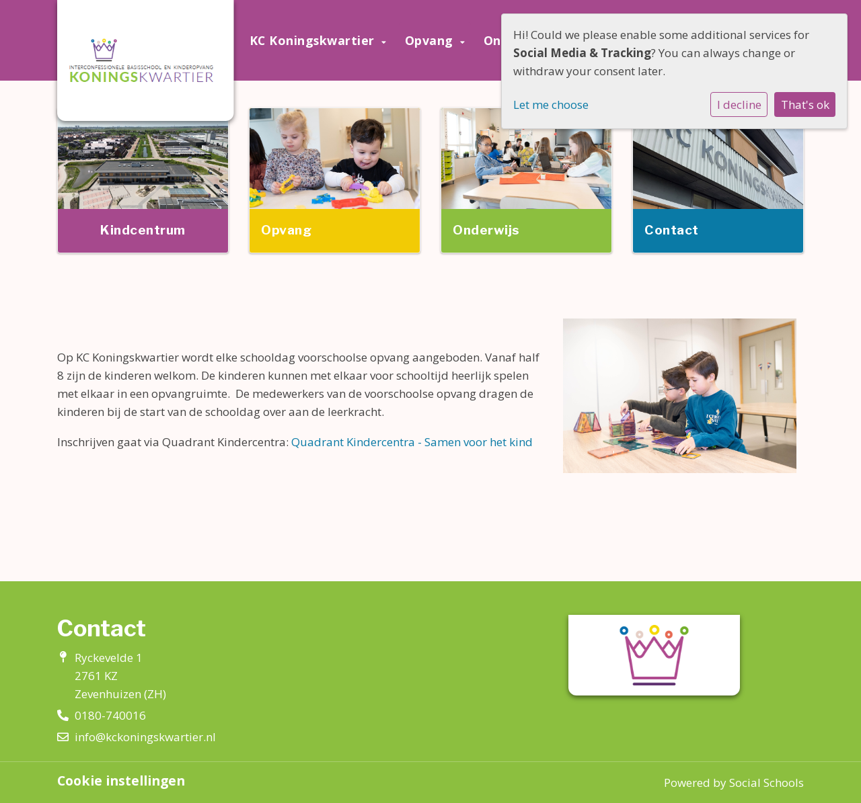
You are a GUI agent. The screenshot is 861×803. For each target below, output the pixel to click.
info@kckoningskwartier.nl (145, 737)
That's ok (805, 104)
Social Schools (766, 782)
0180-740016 (110, 715)
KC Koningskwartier (314, 40)
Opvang (431, 40)
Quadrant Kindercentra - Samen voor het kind (412, 442)
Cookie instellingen (121, 781)
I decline (739, 104)
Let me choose (551, 104)
